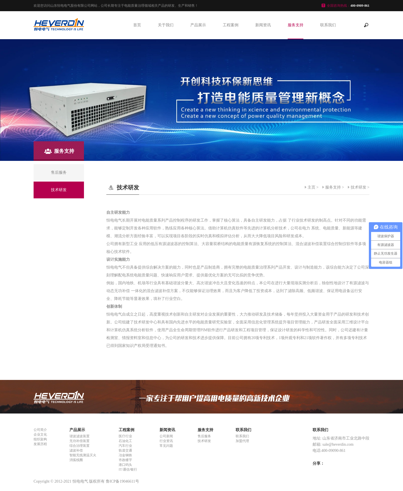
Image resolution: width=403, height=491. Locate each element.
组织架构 (40, 439)
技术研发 (358, 187)
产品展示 (198, 25)
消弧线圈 (76, 460)
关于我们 (166, 25)
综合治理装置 (79, 446)
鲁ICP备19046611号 (122, 481)
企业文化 (40, 434)
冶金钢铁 (125, 455)
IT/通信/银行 (128, 469)
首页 (137, 25)
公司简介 (40, 430)
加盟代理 (242, 441)
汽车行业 (125, 446)
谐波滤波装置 (79, 436)
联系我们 (328, 25)
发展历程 (40, 444)
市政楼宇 (125, 460)
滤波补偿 (76, 450)
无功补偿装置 (79, 441)
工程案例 (230, 25)
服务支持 (295, 25)
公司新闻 (166, 436)
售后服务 (204, 436)
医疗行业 (125, 436)
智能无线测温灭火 (82, 455)
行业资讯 (166, 441)
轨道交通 (125, 450)
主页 (311, 187)
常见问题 (166, 446)
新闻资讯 (263, 25)
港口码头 (125, 465)
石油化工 (125, 441)
